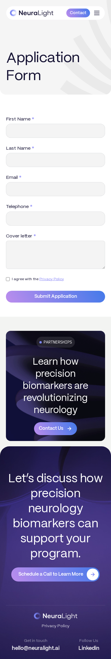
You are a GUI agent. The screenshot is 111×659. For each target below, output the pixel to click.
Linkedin (88, 648)
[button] (96, 13)
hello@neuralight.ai (35, 648)
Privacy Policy (51, 279)
